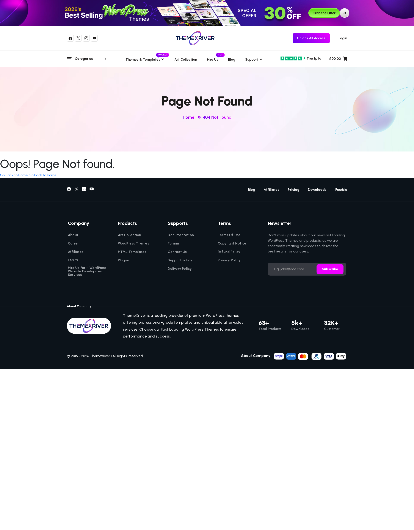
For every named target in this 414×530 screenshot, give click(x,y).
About (73, 235)
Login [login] (343, 38)
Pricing (293, 189)
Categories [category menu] (91, 59)
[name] (310, 356)
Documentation (181, 235)
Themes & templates (145, 59)
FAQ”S (73, 260)
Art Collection (185, 59)
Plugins (124, 260)
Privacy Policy (229, 260)
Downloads (317, 189)
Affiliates (271, 189)
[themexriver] (195, 38)
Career (73, 243)
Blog (231, 59)
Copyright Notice (232, 243)
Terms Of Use (229, 235)
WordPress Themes (133, 243)
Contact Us (177, 252)
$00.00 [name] (338, 58)
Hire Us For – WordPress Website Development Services (87, 271)
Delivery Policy (180, 268)
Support (252, 59)
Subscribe (330, 269)
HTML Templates (132, 252)
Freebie (341, 189)
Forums (174, 243)
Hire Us (212, 59)
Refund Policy (229, 252)
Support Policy (180, 260)
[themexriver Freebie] (311, 38)
